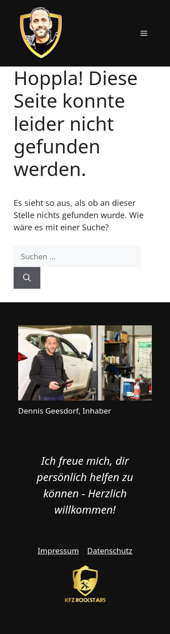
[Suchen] (27, 278)
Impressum (58, 550)
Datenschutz (109, 550)
